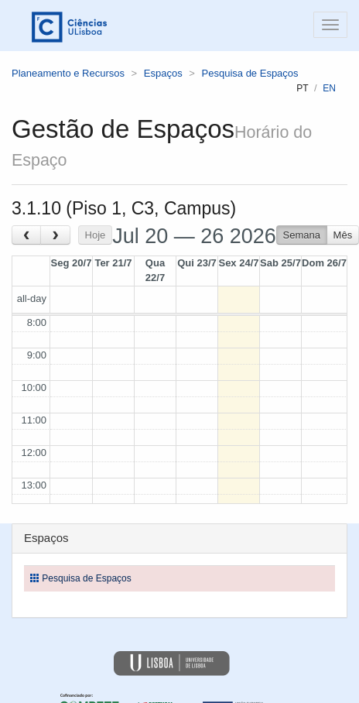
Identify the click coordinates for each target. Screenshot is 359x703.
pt (302, 88)
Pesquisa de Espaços (250, 73)
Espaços (163, 73)
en (329, 88)
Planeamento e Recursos (68, 73)
